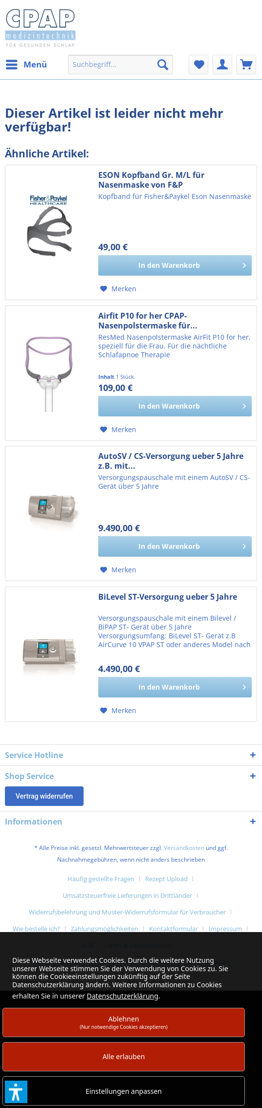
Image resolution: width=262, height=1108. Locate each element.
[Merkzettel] (198, 64)
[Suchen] (163, 64)
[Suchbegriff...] (120, 64)
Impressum (225, 928)
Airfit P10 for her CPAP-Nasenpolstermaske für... (147, 320)
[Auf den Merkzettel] (118, 289)
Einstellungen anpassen (124, 1091)
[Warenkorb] (246, 64)
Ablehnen (124, 1022)
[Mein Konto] (222, 64)
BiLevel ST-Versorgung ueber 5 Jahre (167, 597)
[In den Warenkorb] (175, 265)
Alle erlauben (124, 1056)
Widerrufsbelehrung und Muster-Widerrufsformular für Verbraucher (127, 912)
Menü (26, 63)
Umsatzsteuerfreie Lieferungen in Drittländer (127, 895)
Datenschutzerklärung (122, 995)
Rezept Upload (166, 878)
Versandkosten (184, 848)
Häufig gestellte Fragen (100, 878)
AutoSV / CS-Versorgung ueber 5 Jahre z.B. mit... (170, 461)
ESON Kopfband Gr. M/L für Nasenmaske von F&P (151, 180)
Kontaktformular (173, 928)
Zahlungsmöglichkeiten (104, 928)
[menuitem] (26, 64)
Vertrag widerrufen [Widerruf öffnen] (44, 796)
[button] (16, 1092)
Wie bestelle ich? (36, 928)
